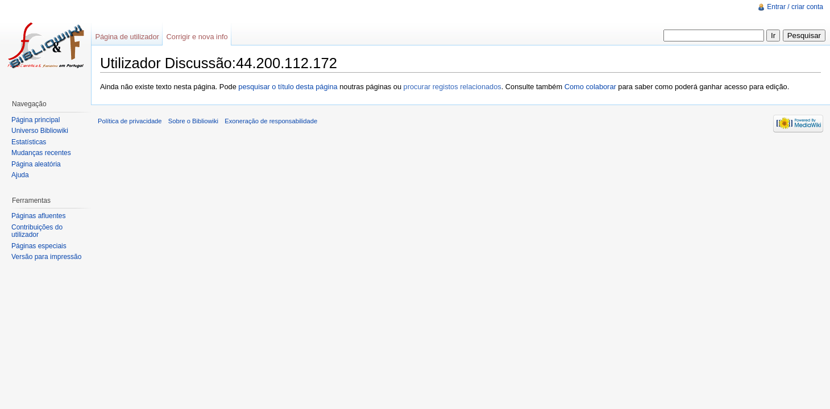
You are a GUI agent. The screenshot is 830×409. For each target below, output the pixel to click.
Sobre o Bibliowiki (193, 121)
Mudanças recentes (41, 153)
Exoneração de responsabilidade (271, 121)
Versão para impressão (46, 257)
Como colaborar (590, 86)
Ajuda (20, 175)
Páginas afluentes (38, 216)
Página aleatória (36, 164)
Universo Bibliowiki (39, 131)
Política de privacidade (130, 121)
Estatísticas (28, 142)
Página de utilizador (127, 36)
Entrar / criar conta (795, 7)
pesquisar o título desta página (287, 86)
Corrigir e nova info (197, 36)
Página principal (35, 120)
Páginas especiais (39, 246)
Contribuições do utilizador (37, 231)
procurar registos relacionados (452, 86)
